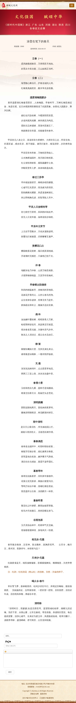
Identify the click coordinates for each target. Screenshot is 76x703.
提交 (10, 672)
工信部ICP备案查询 (46, 698)
